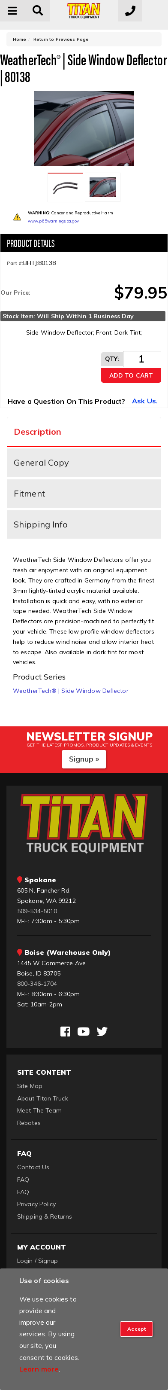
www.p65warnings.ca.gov (53, 221)
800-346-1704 (37, 984)
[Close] (136, 1329)
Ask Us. (145, 400)
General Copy (41, 462)
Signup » (84, 758)
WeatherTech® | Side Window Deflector (71, 691)
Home (19, 39)
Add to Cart (131, 375)
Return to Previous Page (61, 39)
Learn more (39, 1369)
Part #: (15, 263)
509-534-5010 (37, 911)
